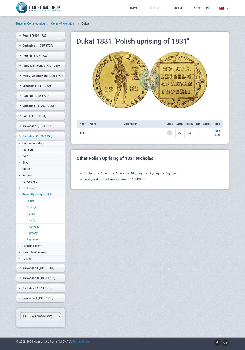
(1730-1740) (39, 66)
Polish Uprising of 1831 (35, 194)
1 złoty (31, 220)
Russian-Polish (30, 246)
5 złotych (32, 207)
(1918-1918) (36, 298)
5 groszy (32, 233)
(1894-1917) (36, 288)
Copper (25, 169)
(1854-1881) (36, 268)
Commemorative (31, 143)
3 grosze (32, 239)
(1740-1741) (41, 76)
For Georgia (28, 181)
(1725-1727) (36, 45)
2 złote (31, 214)
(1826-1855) (35, 136)
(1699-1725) (33, 36)
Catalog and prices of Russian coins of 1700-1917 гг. (114, 179)
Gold (23, 156)
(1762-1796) (36, 106)
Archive (177, 8)
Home (134, 8)
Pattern (25, 175)
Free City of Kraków (33, 252)
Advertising (202, 8)
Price (217, 130)
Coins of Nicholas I (63, 23)
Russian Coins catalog (30, 23)
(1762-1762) (34, 96)
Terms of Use (81, 341)
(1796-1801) (32, 116)
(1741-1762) (35, 86)
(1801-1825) (36, 126)
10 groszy (33, 226)
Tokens (25, 258)
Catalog (155, 8)
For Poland (27, 188)
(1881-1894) (37, 278)
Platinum (26, 149)
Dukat (30, 201)
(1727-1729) (33, 56)
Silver (24, 162)
